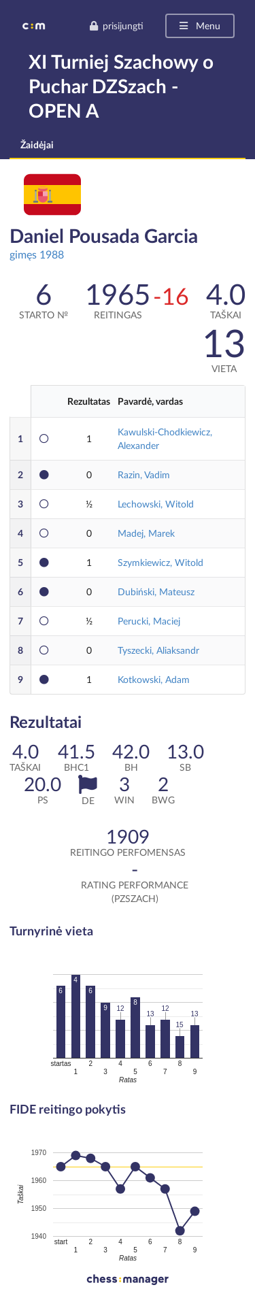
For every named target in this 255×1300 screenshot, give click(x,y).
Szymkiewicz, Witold (160, 562)
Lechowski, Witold (156, 504)
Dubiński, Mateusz (156, 591)
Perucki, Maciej (149, 621)
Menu (198, 25)
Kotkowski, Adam (154, 679)
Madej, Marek (146, 533)
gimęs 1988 (37, 254)
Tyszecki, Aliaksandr (158, 650)
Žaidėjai (37, 144)
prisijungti (116, 25)
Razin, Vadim (144, 474)
